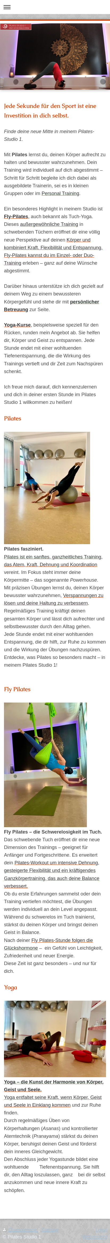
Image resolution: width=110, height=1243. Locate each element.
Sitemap (50, 1230)
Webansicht (94, 1237)
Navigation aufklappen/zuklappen (55, 7)
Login (101, 1230)
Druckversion (20, 1230)
